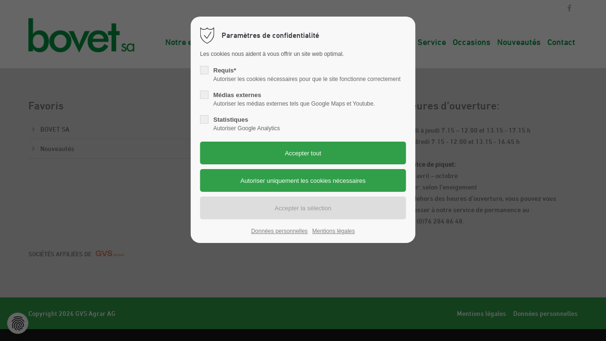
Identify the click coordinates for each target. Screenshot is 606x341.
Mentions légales (333, 231)
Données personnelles (279, 231)
